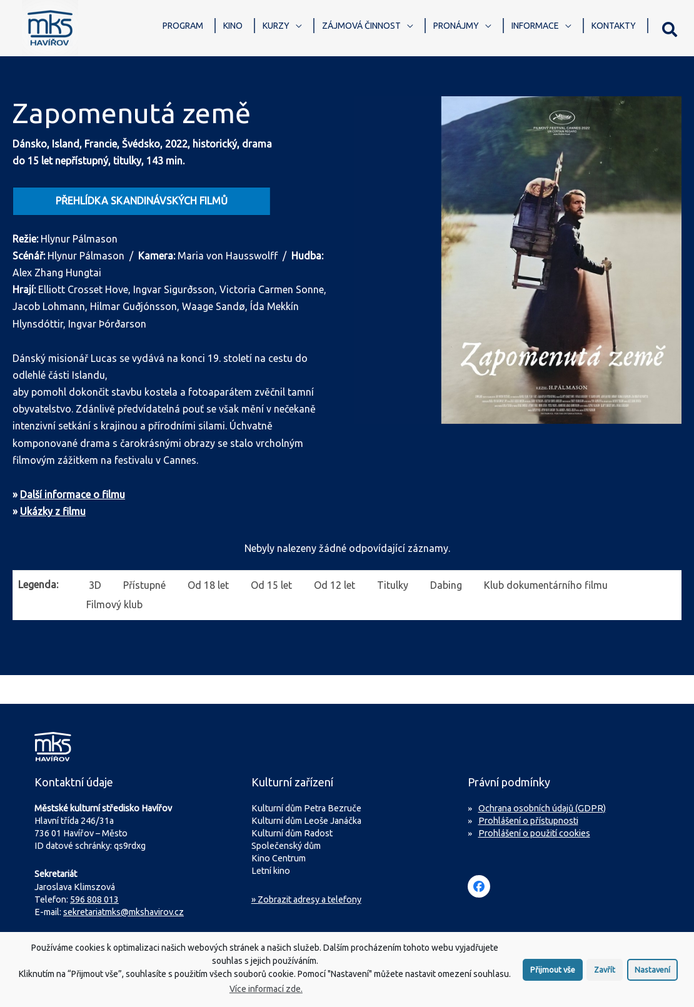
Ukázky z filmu (53, 511)
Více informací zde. (266, 996)
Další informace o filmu (72, 494)
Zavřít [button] (604, 977)
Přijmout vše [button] (552, 977)
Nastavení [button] (652, 977)
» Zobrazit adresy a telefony (306, 899)
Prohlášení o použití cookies (534, 833)
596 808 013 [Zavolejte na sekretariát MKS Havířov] (94, 899)
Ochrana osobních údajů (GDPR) (542, 808)
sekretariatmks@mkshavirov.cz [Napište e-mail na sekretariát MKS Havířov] (123, 912)
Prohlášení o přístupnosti (528, 821)
